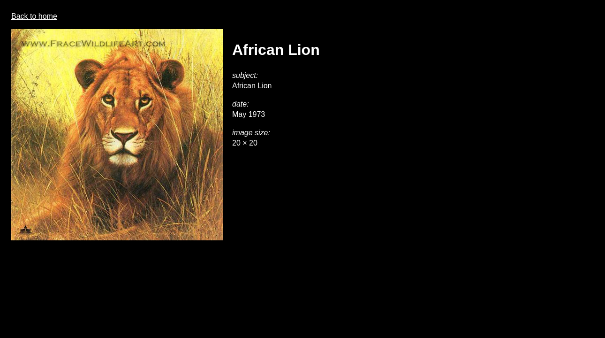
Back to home (34, 16)
